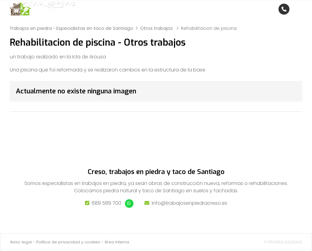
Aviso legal (21, 242)
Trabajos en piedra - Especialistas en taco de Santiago (71, 28)
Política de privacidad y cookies (68, 242)
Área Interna (117, 242)
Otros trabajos (157, 28)
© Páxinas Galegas (283, 242)
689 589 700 (106, 203)
